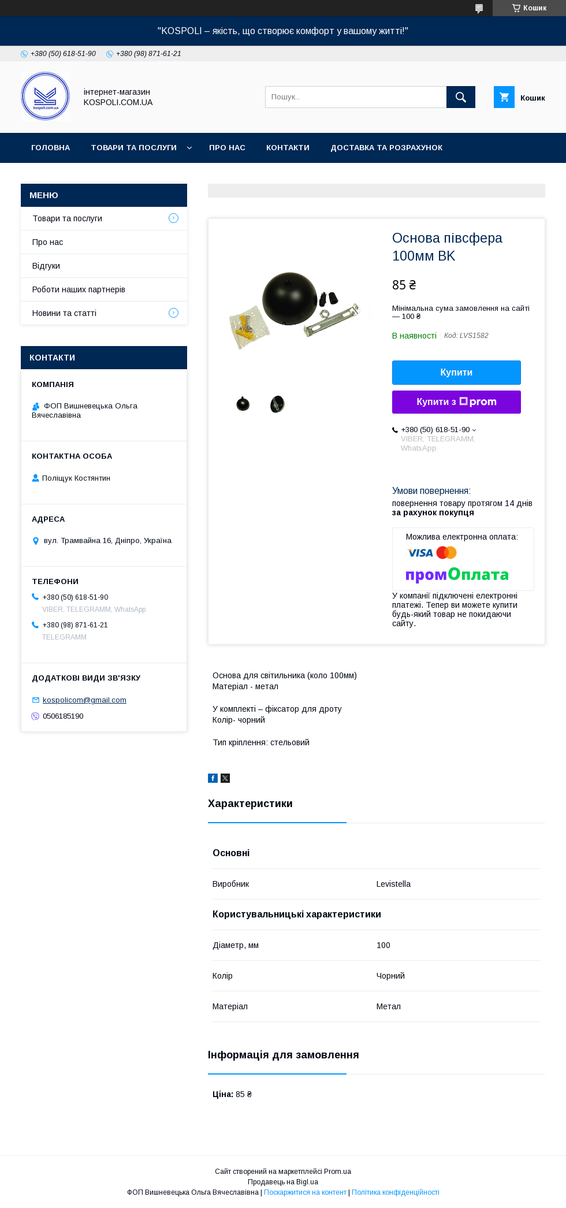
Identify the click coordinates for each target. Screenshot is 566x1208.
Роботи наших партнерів (78, 289)
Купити (457, 372)
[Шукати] (460, 97)
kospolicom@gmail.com (84, 700)
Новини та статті (64, 313)
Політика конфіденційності (396, 1192)
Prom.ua (337, 1172)
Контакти (288, 147)
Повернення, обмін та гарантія (101, 177)
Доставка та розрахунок (386, 147)
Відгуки (46, 265)
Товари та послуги (134, 147)
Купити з (456, 402)
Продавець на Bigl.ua (283, 1182)
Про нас (227, 147)
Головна (50, 147)
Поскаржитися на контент (305, 1192)
